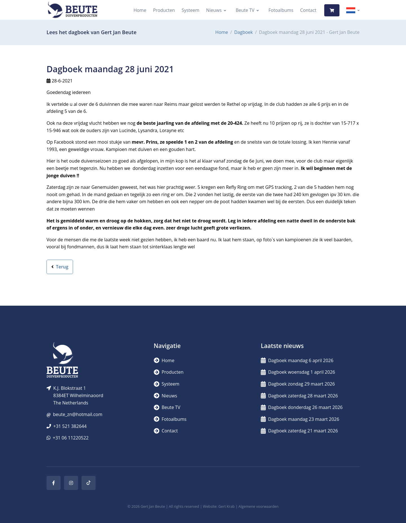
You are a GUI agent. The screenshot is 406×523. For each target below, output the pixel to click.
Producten (164, 10)
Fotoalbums (280, 10)
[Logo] (72, 10)
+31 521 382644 (70, 426)
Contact (308, 10)
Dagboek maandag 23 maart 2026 (300, 419)
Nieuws (214, 10)
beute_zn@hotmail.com (77, 414)
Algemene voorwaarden (259, 506)
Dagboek (243, 32)
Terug (59, 267)
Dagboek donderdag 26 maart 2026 (302, 407)
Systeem (190, 10)
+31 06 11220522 (71, 438)
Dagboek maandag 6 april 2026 (297, 360)
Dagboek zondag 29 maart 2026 (298, 384)
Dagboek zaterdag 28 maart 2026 (299, 396)
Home (139, 10)
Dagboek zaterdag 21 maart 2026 (299, 431)
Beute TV (245, 10)
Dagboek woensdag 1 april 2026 (298, 372)
